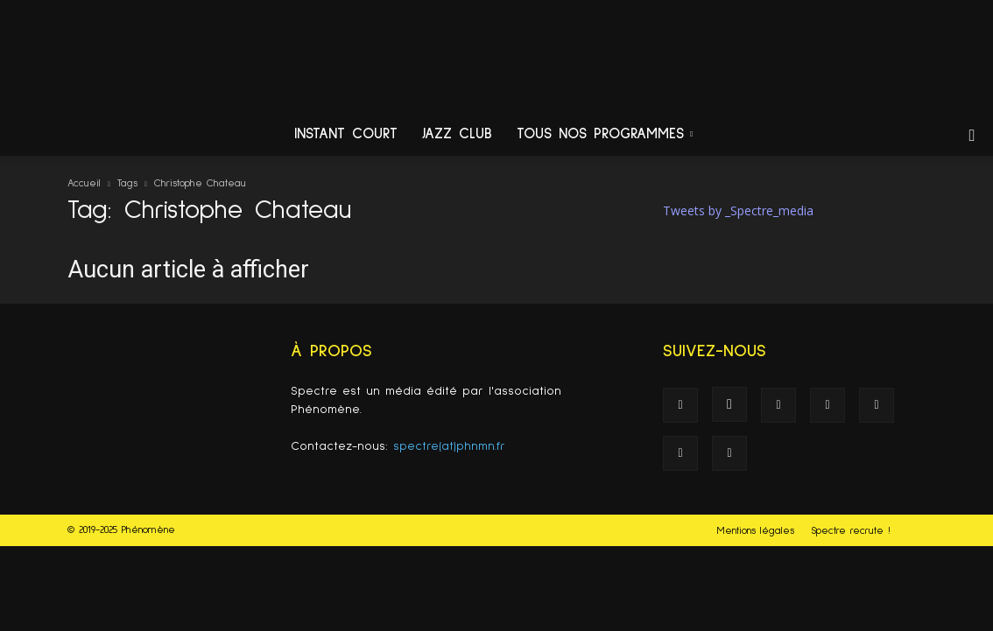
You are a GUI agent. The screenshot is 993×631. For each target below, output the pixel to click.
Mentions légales (755, 531)
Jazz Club (457, 134)
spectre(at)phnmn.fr (449, 446)
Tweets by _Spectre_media (738, 210)
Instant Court (346, 134)
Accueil (84, 184)
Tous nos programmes (605, 134)
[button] (972, 136)
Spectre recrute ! (851, 531)
